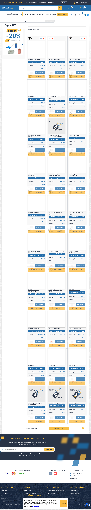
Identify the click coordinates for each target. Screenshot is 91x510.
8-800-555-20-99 (76, 13)
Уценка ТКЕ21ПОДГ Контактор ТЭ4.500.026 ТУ (55, 136)
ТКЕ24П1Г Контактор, (74, 135)
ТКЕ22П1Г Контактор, (34, 212)
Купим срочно (27, 491)
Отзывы (54, 14)
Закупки (26, 455)
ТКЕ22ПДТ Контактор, (34, 59)
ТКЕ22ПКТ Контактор (74, 290)
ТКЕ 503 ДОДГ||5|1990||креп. (56, 403)
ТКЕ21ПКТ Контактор (33, 328)
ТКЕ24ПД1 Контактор (54, 328)
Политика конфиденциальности (55, 491)
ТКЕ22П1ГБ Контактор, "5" (76, 96)
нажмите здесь (36, 506)
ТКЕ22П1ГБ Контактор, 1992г (56, 251)
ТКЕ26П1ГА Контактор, (34, 96)
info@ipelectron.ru (77, 15)
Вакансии (49, 496)
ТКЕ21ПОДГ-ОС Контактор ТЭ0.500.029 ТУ (35, 174)
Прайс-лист (4, 494)
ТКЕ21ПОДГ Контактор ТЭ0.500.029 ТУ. (75, 174)
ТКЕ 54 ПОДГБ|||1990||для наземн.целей (35, 403)
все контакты (73, 479)
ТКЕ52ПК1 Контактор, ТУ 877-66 (55, 213)
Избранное (73, 496)
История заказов (74, 494)
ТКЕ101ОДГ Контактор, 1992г (55, 97)
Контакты (48, 14)
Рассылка (72, 499)
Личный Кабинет (74, 491)
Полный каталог (12, 14)
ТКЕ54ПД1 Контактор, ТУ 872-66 (34, 136)
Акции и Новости (51, 494)
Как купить (35, 14)
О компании (28, 14)
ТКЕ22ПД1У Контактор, (75, 59)
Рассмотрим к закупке (30, 494)
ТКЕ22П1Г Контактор (74, 365)
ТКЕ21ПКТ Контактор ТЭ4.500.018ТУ (33, 290)
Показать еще (59, 428)
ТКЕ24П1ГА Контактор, (75, 328)
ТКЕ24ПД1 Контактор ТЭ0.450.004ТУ (34, 252)
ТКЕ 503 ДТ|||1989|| (74, 403)
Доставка (41, 14)
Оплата (3, 496)
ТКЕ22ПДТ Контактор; (54, 365)
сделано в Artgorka (83, 505)
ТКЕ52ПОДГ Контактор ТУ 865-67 (76, 213)
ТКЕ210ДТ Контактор (33, 365)
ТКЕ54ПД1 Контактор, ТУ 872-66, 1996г (75, 252)
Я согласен (63, 503)
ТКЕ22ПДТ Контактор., (55, 59)
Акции (17, 455)
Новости (35, 455)
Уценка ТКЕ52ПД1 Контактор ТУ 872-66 (54, 174)
